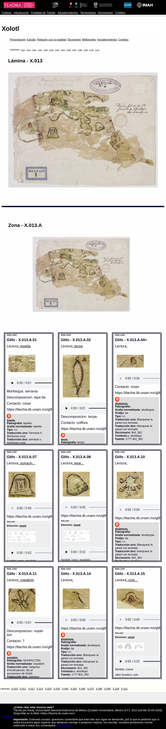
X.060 (68, 50)
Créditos (120, 12)
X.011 (28, 50)
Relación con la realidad (51, 39)
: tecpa (77, 346)
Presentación (18, 39)
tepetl (23, 525)
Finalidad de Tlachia (43, 12)
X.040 (57, 50)
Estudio (31, 39)
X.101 (97, 50)
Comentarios (64, 725)
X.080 (80, 50)
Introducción (21, 12)
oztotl (131, 637)
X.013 (40, 50)
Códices (6, 12)
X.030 (51, 50)
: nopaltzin (26, 580)
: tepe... (78, 463)
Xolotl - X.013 (12, 335)
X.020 (45, 50)
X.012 (34, 50)
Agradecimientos (67, 12)
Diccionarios (105, 12)
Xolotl (10, 28)
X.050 (63, 50)
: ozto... (132, 580)
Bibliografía (89, 39)
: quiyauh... (26, 463)
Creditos (123, 39)
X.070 (74, 50)
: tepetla (24, 346)
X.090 (85, 50)
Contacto (7, 716)
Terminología (88, 12)
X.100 (91, 50)
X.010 (23, 50)
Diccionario (74, 39)
